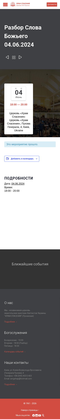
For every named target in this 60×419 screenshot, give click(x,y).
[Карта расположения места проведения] (30, 224)
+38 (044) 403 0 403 (23, 376)
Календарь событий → (15, 351)
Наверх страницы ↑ (30, 410)
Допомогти (51, 4)
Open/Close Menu (5, 4)
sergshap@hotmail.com (21, 379)
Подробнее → (10, 322)
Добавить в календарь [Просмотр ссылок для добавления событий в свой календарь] (22, 159)
